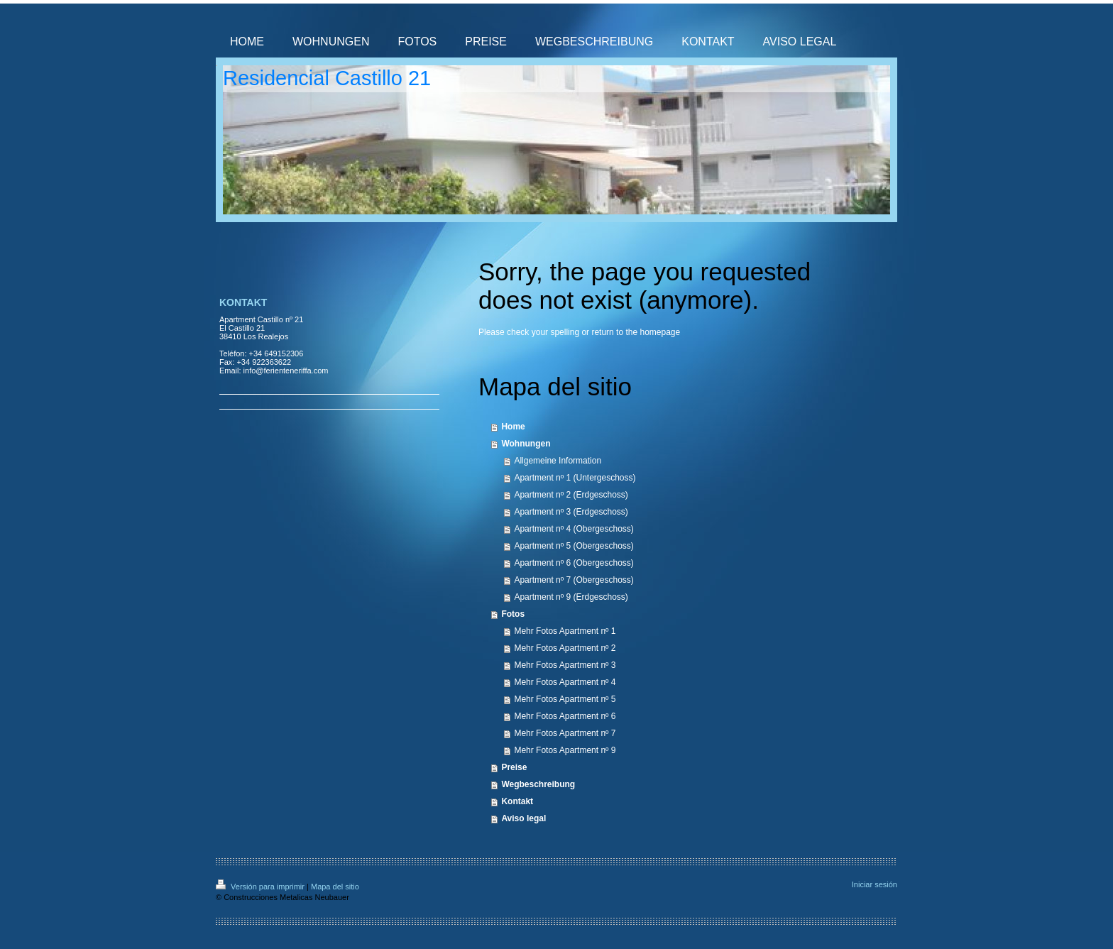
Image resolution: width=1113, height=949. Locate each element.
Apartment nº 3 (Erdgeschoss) (570, 512)
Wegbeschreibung (538, 784)
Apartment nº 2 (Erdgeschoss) (570, 495)
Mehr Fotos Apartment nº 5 (564, 699)
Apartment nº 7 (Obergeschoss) (573, 580)
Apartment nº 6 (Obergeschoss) (573, 563)
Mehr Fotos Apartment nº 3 (564, 665)
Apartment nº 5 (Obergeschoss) (573, 546)
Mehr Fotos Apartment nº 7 (564, 733)
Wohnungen (525, 444)
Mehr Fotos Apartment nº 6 (564, 716)
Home (513, 427)
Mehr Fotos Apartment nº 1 (564, 631)
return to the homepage (635, 332)
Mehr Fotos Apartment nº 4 (564, 682)
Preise (514, 767)
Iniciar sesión (874, 884)
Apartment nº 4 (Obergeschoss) (573, 529)
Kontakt (517, 801)
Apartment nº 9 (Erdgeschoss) (570, 597)
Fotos (513, 614)
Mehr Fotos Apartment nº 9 (564, 750)
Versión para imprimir (261, 886)
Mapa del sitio (335, 886)
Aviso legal (523, 818)
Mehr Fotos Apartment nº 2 (564, 648)
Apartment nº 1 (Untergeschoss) (574, 478)
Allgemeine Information (557, 461)
